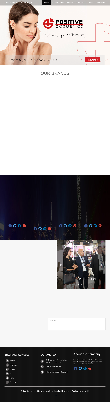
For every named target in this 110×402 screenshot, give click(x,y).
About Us (80, 3)
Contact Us (100, 3)
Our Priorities (58, 3)
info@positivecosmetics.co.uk (57, 372)
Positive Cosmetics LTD (18, 2)
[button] (60, 264)
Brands (70, 3)
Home (46, 3)
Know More (92, 59)
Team (90, 3)
